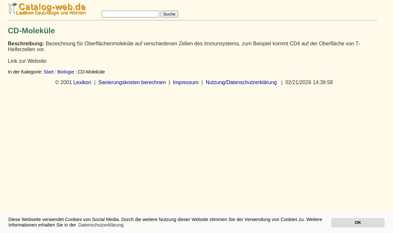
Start (48, 71)
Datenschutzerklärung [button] (101, 224)
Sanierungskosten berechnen (132, 82)
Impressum (186, 82)
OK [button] (358, 222)
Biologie (65, 71)
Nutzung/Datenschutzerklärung (241, 82)
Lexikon (82, 82)
